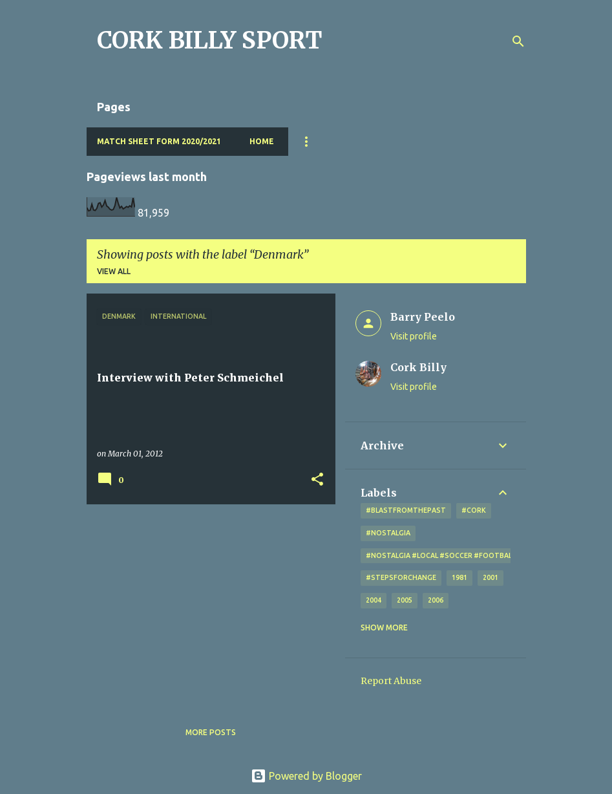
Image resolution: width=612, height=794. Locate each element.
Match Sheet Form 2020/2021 (159, 141)
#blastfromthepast (406, 510)
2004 (373, 600)
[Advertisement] (206, 604)
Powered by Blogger (306, 776)
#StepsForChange (401, 577)
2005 (404, 600)
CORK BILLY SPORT (209, 40)
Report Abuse (391, 681)
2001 (490, 577)
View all (114, 271)
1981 (459, 577)
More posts (210, 732)
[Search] (518, 41)
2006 (435, 600)
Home (261, 141)
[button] (317, 480)
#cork (473, 510)
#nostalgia (388, 533)
